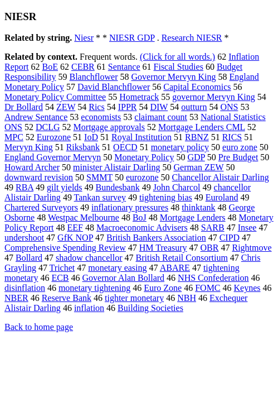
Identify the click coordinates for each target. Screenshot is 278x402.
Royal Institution (141, 137)
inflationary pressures (129, 207)
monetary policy (180, 147)
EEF (74, 227)
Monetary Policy (144, 157)
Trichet (62, 267)
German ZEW (199, 167)
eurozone (142, 177)
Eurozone (54, 137)
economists (101, 117)
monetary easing (117, 267)
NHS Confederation (213, 278)
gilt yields (64, 187)
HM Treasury (163, 247)
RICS (232, 137)
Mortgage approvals (109, 127)
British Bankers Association (156, 237)
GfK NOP (75, 237)
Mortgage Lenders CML (201, 127)
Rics (96, 107)
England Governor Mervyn (52, 157)
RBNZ (197, 137)
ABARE (175, 267)
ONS (229, 107)
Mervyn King (28, 147)
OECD (125, 147)
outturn (194, 107)
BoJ (140, 217)
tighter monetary (134, 298)
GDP (195, 157)
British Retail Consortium (182, 257)
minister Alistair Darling (116, 167)
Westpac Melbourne (83, 217)
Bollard (29, 257)
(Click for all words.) (177, 56)
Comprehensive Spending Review (65, 247)
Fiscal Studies (178, 66)
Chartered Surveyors (41, 207)
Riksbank (83, 147)
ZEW (65, 107)
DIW (159, 107)
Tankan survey (100, 197)
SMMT (99, 177)
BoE (50, 66)
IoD (91, 137)
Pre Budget (238, 157)
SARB (213, 227)
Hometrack (139, 97)
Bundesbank (118, 187)
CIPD (230, 237)
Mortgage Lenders (193, 217)
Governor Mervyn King (173, 77)
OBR (210, 247)
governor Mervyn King (213, 97)
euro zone (239, 147)
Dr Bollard (23, 107)
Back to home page (38, 327)
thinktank (198, 207)
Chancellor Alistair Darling (220, 177)
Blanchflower (93, 77)
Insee (247, 227)
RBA (24, 187)
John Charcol (177, 187)
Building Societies (150, 308)
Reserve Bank (66, 298)
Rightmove (251, 247)
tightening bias (165, 197)
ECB (60, 278)
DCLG (48, 127)
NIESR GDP (132, 37)
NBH (186, 298)
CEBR (83, 66)
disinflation (24, 288)
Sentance (124, 66)
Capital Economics (197, 87)
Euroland (222, 197)
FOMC (207, 288)
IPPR (127, 107)
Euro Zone (163, 288)
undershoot (24, 237)
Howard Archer (32, 167)
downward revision (38, 177)
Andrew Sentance (35, 117)
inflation (89, 308)
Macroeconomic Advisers (142, 227)
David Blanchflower (113, 87)
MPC (13, 137)
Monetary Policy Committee (55, 97)
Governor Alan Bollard (123, 278)
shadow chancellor (89, 257)
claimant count (160, 117)
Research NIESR (192, 37)
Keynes (247, 288)
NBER (16, 298)
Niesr (84, 37)
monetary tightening (94, 288)
